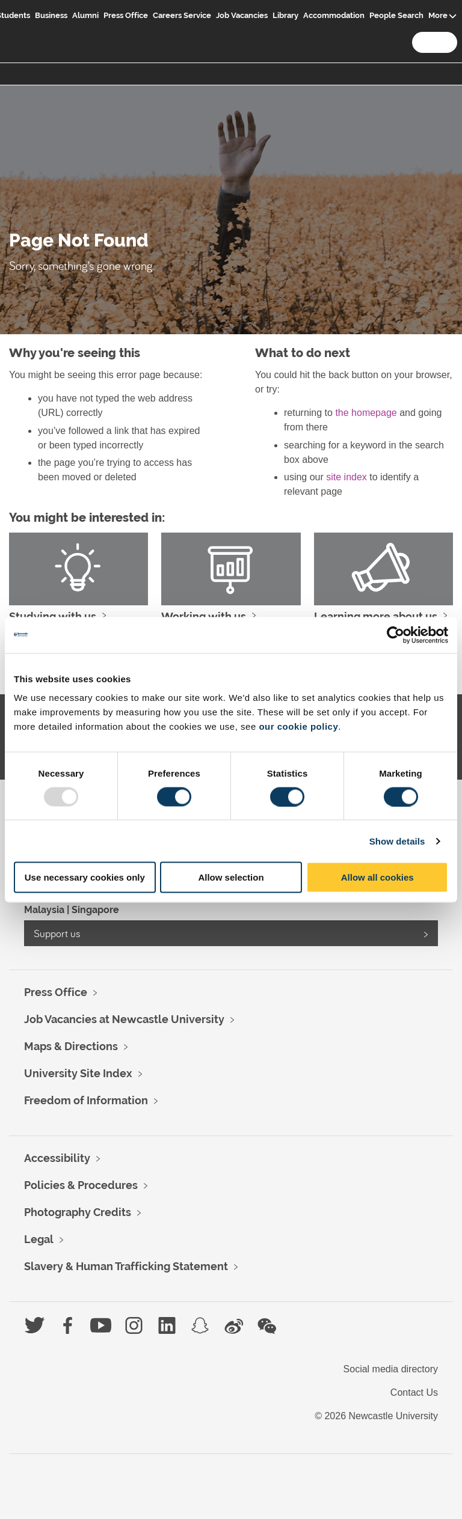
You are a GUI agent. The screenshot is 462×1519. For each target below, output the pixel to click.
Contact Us (414, 1392)
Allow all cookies (377, 877)
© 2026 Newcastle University (376, 1416)
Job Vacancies (242, 15)
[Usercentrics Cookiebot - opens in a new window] (395, 635)
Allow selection (230, 877)
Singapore (95, 909)
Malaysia (44, 909)
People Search (396, 15)
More (438, 15)
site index (346, 477)
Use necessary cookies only (85, 877)
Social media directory (390, 1369)
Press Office (125, 15)
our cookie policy (298, 726)
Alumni (85, 15)
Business (51, 15)
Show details (397, 841)
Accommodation (334, 15)
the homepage (365, 413)
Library (285, 15)
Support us (57, 933)
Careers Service (182, 15)
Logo (22, 25)
